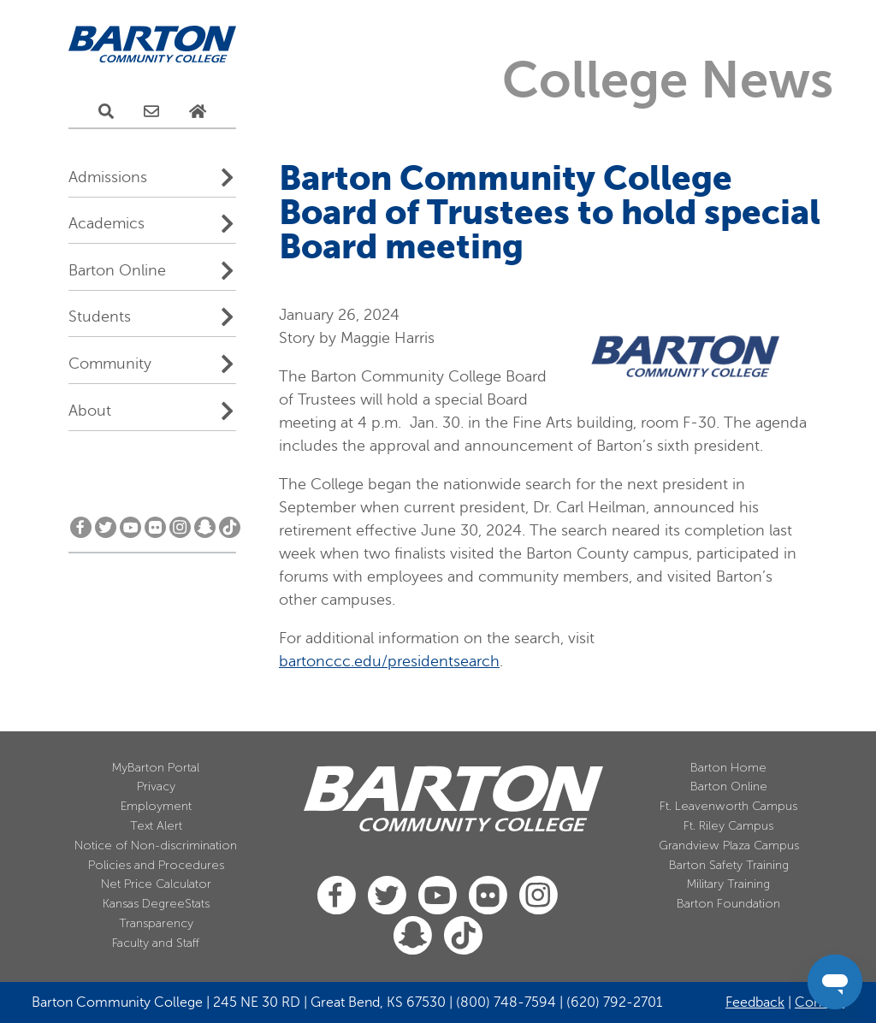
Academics (106, 223)
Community (109, 363)
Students (99, 316)
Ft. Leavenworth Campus (728, 806)
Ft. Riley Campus (728, 826)
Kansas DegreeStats (156, 903)
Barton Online (117, 270)
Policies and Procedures (156, 865)
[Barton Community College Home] (152, 45)
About (89, 410)
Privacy (156, 786)
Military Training (728, 884)
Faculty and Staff (155, 943)
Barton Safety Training (729, 865)
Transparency (156, 923)
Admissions (107, 177)
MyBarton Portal (155, 767)
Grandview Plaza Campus (729, 845)
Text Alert (156, 826)
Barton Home (728, 767)
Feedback (754, 1002)
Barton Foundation (728, 903)
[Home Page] (197, 112)
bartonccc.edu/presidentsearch (389, 661)
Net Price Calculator (156, 884)
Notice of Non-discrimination (155, 845)
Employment (156, 806)
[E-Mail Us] (151, 112)
